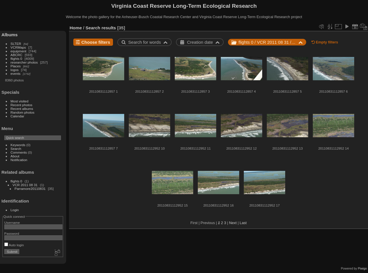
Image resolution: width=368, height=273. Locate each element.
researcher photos (24, 62)
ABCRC (16, 55)
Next (233, 223)
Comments (19, 152)
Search (16, 148)
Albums (9, 34)
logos (15, 70)
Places (16, 66)
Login (15, 210)
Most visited (19, 101)
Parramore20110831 (30, 188)
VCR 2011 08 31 (25, 185)
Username (12, 222)
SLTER (16, 43)
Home (76, 27)
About (15, 156)
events (16, 73)
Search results (101, 27)
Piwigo (362, 268)
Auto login (14, 245)
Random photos (22, 112)
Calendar (17, 116)
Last (243, 223)
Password (11, 233)
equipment (18, 51)
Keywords (18, 145)
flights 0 (16, 58)
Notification (19, 160)
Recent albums (22, 108)
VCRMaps (18, 47)
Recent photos (21, 105)
